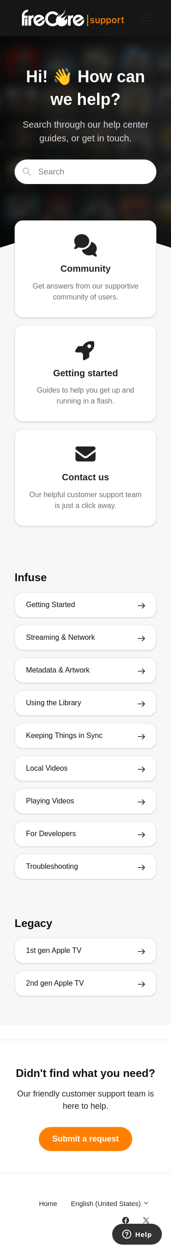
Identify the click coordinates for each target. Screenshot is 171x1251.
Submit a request (85, 1138)
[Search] (85, 171)
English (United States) (110, 1203)
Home (48, 1203)
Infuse (31, 577)
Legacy (33, 923)
